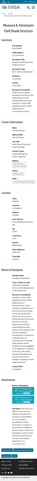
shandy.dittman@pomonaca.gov (23, 182)
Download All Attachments (23, 450)
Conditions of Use (26, 461)
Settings (33, 2)
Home (3, 13)
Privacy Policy (6, 465)
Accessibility (23, 465)
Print (14, 456)
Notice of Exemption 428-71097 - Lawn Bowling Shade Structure (23, 391)
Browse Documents (26, 468)
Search (10, 13)
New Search (6, 456)
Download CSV (7, 450)
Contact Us (25, 2)
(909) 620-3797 (18, 174)
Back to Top (6, 461)
